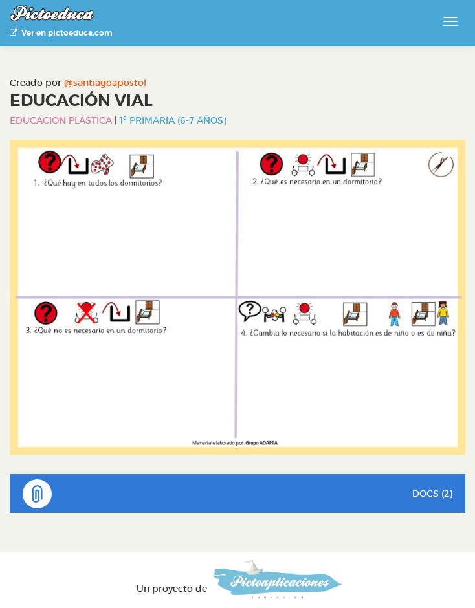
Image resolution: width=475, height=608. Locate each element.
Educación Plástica (61, 120)
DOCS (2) (237, 493)
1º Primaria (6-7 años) (173, 120)
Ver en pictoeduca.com (61, 33)
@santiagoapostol (105, 83)
